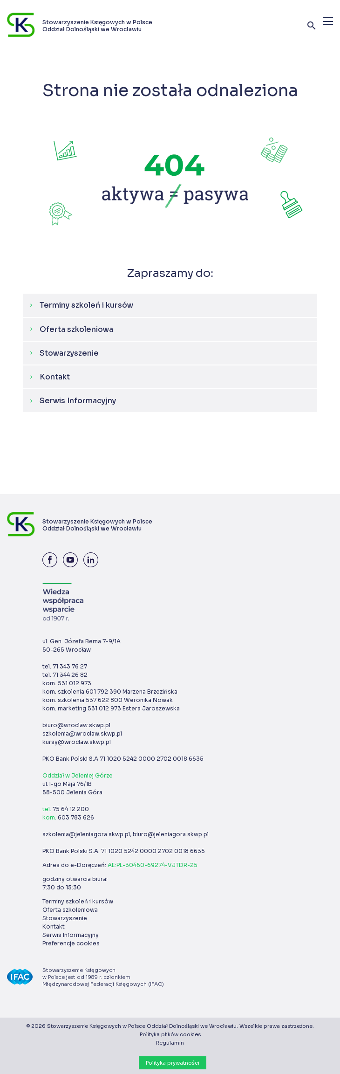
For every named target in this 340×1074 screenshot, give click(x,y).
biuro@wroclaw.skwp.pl (76, 725)
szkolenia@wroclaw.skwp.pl (82, 733)
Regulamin (170, 1043)
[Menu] (328, 21)
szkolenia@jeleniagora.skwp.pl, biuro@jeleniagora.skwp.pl (125, 834)
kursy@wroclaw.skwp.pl (76, 741)
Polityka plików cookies (170, 1034)
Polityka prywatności (172, 1063)
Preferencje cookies (71, 943)
